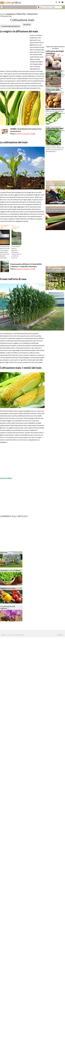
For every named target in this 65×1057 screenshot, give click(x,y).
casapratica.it (10, 14)
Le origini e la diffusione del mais (19, 31)
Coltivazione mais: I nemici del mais (20, 367)
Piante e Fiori (21, 14)
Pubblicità (60, 635)
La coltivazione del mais (14, 142)
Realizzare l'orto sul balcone (10, 571)
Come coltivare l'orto (7, 588)
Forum (40, 7)
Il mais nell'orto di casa (13, 278)
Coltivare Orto (32, 14)
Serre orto (3, 553)
